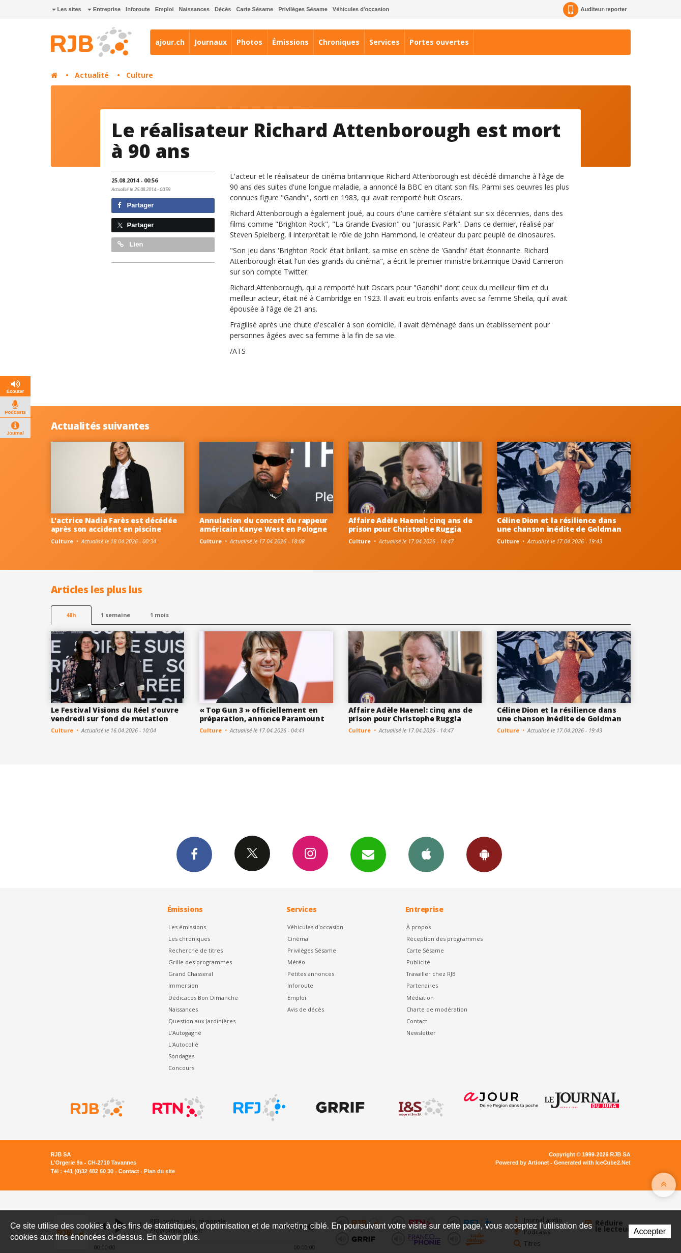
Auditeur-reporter (595, 9)
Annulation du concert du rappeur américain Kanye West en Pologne (263, 524)
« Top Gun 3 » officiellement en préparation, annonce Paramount (261, 714)
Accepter (650, 1231)
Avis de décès (305, 1009)
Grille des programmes (200, 962)
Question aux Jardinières (201, 1021)
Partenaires (422, 985)
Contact (416, 1021)
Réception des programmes (444, 938)
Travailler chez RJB (431, 973)
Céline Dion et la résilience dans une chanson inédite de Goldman (559, 524)
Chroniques (339, 42)
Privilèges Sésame (303, 9)
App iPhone (426, 854)
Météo (296, 962)
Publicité (418, 962)
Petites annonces (310, 973)
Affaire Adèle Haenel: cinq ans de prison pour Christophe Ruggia (410, 524)
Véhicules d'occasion (361, 9)
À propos (418, 927)
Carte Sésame (254, 9)
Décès (223, 9)
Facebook (194, 854)
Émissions (290, 42)
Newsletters (368, 854)
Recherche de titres (195, 950)
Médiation (420, 997)
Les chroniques (189, 938)
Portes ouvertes (439, 42)
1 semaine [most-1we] (115, 615)
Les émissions (187, 927)
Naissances (194, 9)
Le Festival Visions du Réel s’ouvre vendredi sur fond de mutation (115, 714)
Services (384, 42)
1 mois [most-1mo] (159, 615)
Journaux (210, 42)
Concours (181, 1067)
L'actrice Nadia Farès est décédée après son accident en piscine (114, 524)
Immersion (183, 985)
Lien (130, 244)
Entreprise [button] (104, 9)
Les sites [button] (66, 9)
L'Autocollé (183, 1044)
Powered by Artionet (522, 1162)
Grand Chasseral (190, 973)
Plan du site (159, 1171)
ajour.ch (170, 42)
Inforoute (138, 9)
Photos (249, 42)
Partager (135, 205)
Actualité (92, 75)
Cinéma (297, 938)
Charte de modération (436, 1009)
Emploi (164, 9)
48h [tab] (71, 615)
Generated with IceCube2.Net (592, 1162)
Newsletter (421, 1032)
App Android (484, 854)
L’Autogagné (184, 1032)
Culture (139, 75)
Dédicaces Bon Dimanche (203, 997)
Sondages (181, 1056)
